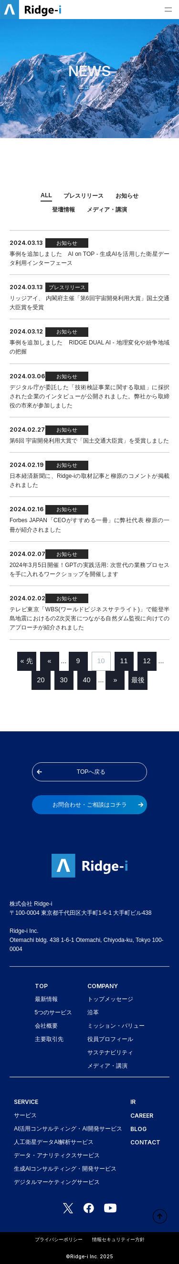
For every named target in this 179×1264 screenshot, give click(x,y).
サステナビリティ (110, 1052)
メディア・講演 (107, 209)
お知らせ (127, 195)
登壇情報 (63, 209)
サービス (25, 1115)
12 (147, 661)
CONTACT (145, 1142)
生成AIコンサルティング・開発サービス (65, 1168)
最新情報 (46, 999)
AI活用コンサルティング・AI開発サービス (68, 1128)
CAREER (141, 1115)
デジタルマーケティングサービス (57, 1182)
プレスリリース (83, 195)
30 (64, 680)
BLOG (138, 1129)
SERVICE (26, 1101)
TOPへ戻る (71, 772)
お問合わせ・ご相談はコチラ (98, 804)
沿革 (93, 1012)
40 (87, 680)
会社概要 (46, 1025)
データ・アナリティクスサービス (57, 1155)
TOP (41, 986)
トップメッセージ (110, 999)
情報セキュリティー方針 (118, 1239)
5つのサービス (54, 1012)
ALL (46, 195)
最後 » (138, 683)
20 (41, 680)
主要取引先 (49, 1039)
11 (124, 661)
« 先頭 (27, 664)
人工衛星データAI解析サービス (54, 1142)
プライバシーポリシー (59, 1239)
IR (133, 1101)
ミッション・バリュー (116, 1025)
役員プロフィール (110, 1039)
